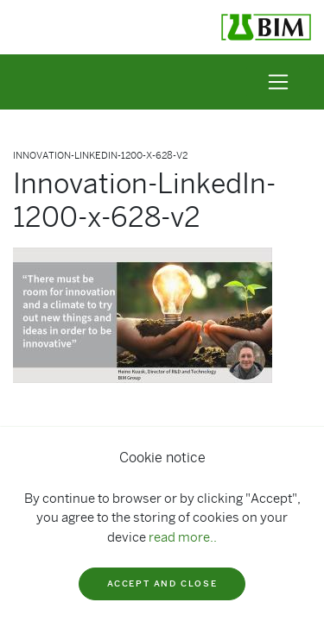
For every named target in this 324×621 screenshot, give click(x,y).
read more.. (183, 537)
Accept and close (162, 583)
